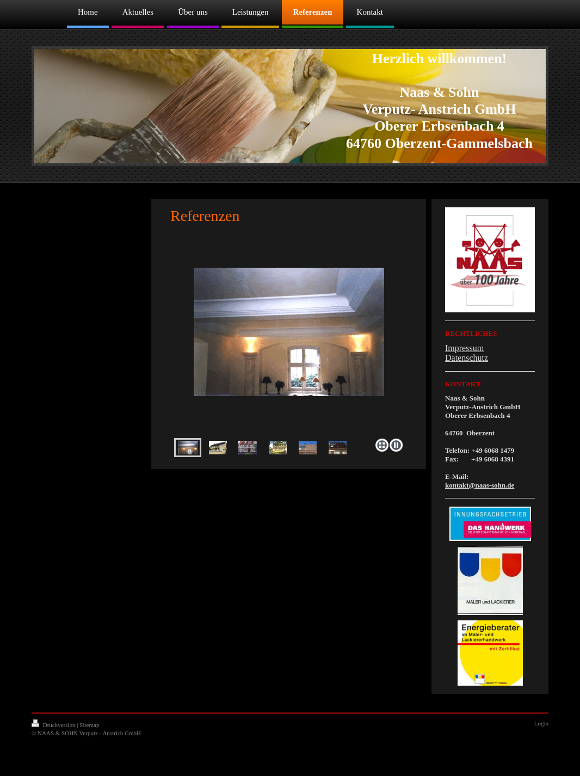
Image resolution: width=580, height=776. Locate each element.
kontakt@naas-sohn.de (479, 485)
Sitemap (89, 725)
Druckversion (54, 725)
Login (541, 723)
